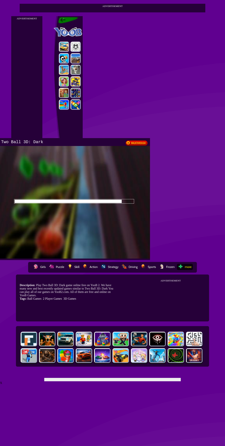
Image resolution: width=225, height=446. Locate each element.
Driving (130, 267)
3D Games (69, 298)
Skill (73, 267)
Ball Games (34, 298)
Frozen (167, 267)
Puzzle (56, 267)
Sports (148, 267)
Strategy (109, 267)
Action (90, 267)
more (185, 267)
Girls (39, 267)
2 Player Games (52, 298)
